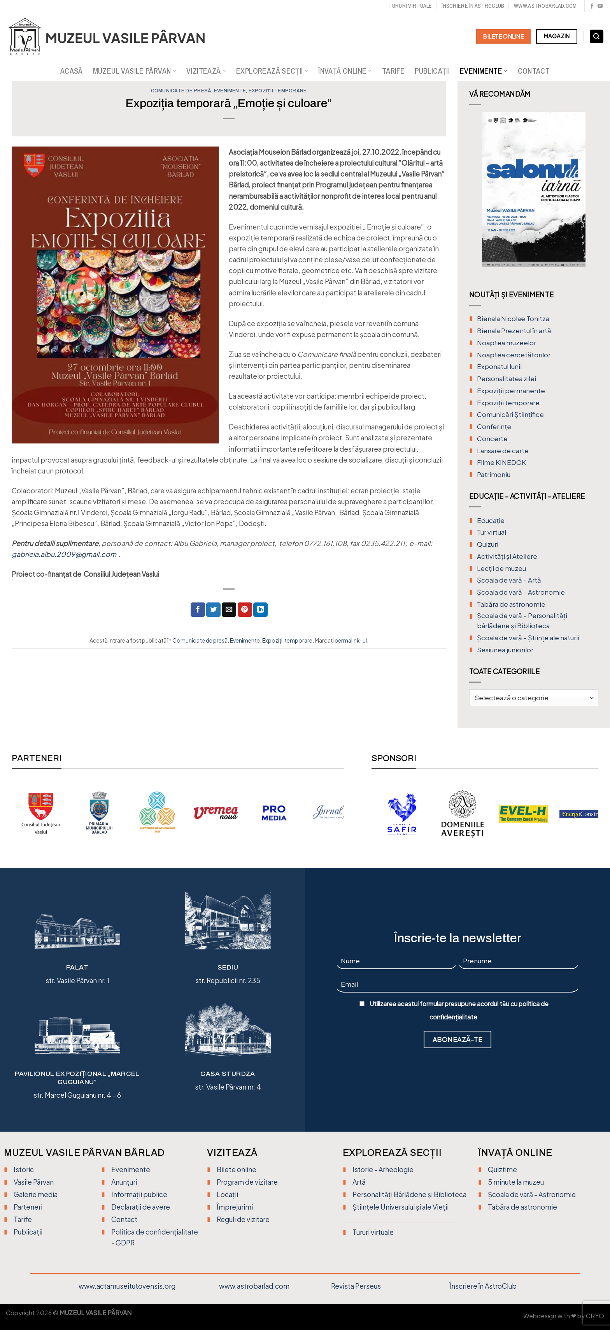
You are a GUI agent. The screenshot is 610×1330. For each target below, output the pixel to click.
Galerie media (36, 1194)
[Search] (596, 37)
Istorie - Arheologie (383, 1169)
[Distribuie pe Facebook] (198, 609)
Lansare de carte (503, 451)
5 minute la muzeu (516, 1182)
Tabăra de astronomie (511, 604)
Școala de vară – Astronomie (521, 592)
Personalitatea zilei (506, 378)
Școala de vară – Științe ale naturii (528, 638)
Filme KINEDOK (501, 462)
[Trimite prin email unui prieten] (229, 609)
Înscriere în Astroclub (473, 5)
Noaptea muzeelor (506, 343)
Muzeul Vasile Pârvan (134, 71)
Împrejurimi (235, 1207)
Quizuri (487, 544)
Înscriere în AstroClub (483, 1286)
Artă (359, 1182)
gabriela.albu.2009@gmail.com (64, 554)
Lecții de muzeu (501, 568)
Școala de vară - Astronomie (532, 1194)
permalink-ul (351, 640)
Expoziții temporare (278, 91)
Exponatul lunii (499, 366)
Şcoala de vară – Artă (509, 580)
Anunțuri (124, 1182)
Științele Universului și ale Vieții (400, 1207)
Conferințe (494, 426)
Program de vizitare (247, 1182)
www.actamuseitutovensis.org (127, 1286)
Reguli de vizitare (243, 1219)
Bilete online (236, 1169)
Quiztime (502, 1169)
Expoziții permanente (511, 391)
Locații (227, 1194)
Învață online (345, 71)
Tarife (393, 71)
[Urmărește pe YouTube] (600, 6)
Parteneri (28, 1207)
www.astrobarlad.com (545, 5)
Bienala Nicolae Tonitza (513, 318)
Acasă (71, 71)
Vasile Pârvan (34, 1182)
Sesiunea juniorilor (505, 650)
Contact (534, 71)
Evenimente (483, 71)
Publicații (432, 71)
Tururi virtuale (410, 5)
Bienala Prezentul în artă (514, 331)
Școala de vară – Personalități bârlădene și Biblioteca (522, 620)
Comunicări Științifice (510, 414)
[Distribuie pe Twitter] (213, 609)
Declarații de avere (140, 1207)
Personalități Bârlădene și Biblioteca (409, 1194)
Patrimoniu (493, 474)
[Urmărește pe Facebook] (591, 6)
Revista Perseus (356, 1286)
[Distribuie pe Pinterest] (245, 609)
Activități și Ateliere (507, 556)
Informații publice (139, 1194)
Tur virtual (491, 532)
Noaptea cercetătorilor (513, 355)
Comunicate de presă (181, 91)
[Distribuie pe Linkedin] (260, 609)
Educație (491, 520)
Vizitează (206, 71)
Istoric (24, 1169)
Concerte (492, 439)
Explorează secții (272, 71)
